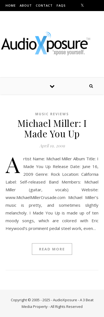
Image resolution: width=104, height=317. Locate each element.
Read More (52, 249)
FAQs (61, 5)
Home (11, 5)
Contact (44, 5)
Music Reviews (52, 114)
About (26, 5)
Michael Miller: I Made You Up (52, 128)
